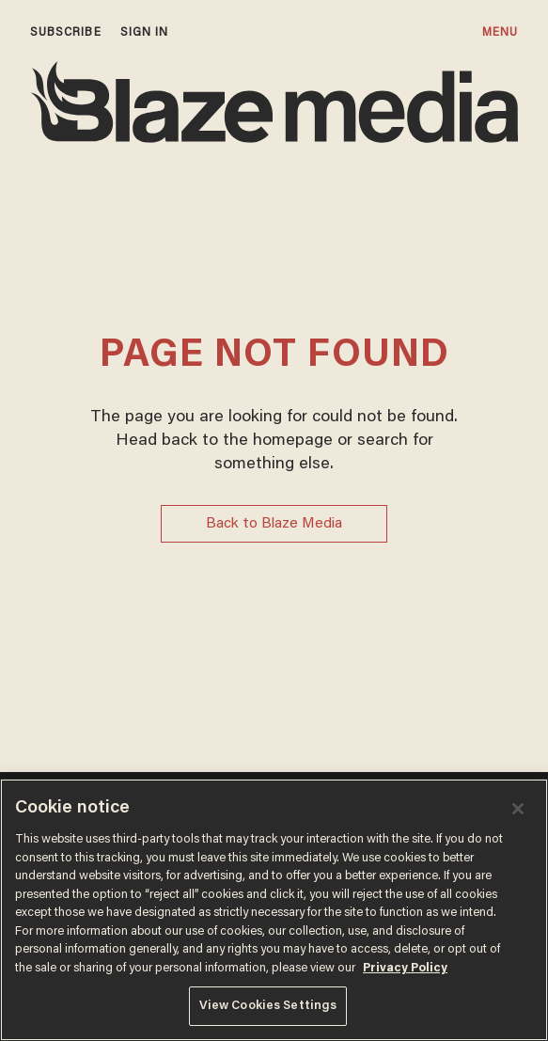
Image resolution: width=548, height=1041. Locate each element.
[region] (274, 910)
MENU (500, 32)
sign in (144, 32)
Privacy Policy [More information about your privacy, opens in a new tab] (405, 968)
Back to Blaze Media (274, 523)
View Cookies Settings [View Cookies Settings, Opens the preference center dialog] (268, 1006)
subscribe (66, 32)
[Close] (518, 808)
